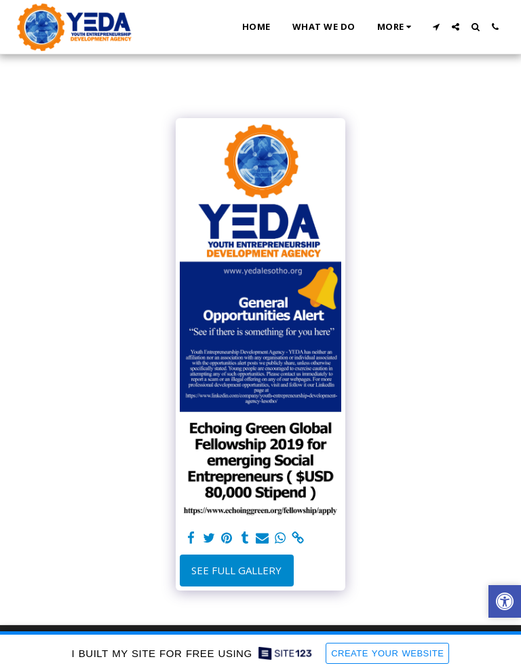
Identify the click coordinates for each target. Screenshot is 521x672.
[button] (436, 26)
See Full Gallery (236, 570)
